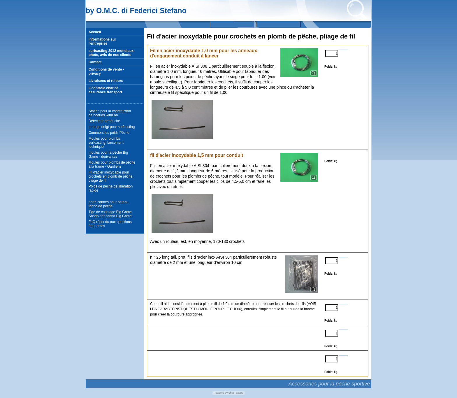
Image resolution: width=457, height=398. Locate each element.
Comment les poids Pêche (109, 133)
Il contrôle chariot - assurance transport (105, 90)
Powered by (221, 392)
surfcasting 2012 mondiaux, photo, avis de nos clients (112, 53)
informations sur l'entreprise (102, 41)
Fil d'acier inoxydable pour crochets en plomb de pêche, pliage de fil (111, 176)
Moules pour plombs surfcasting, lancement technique (106, 142)
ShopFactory (235, 392)
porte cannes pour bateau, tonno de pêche (109, 204)
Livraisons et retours (106, 81)
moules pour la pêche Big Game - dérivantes (108, 154)
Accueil (95, 32)
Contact (95, 62)
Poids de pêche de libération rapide (111, 188)
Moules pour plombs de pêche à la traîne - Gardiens (112, 164)
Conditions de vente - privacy (106, 71)
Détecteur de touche (104, 121)
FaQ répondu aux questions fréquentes (110, 224)
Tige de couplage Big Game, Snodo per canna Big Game (111, 214)
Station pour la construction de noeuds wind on (110, 113)
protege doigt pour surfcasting (112, 127)
